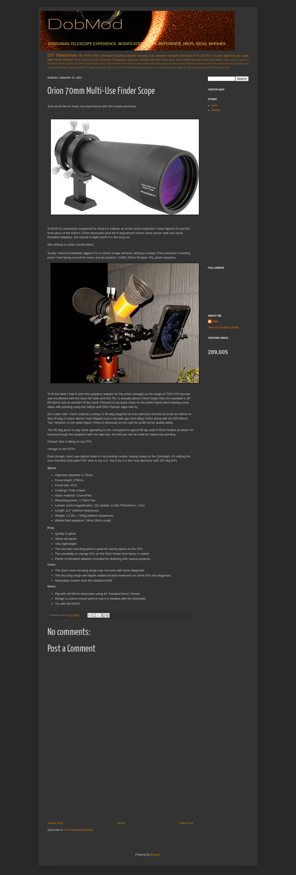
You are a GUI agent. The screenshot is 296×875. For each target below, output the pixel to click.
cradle (245, 55)
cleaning (173, 63)
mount (122, 67)
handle (186, 59)
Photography (120, 59)
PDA (76, 63)
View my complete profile (223, 327)
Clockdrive (52, 63)
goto (241, 63)
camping (142, 55)
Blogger (155, 854)
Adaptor (227, 60)
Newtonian (66, 55)
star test (205, 67)
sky (189, 67)
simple (179, 67)
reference (161, 55)
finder (165, 59)
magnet (91, 67)
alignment (229, 55)
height (57, 67)
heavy (50, 67)
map (109, 67)
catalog (164, 63)
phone (150, 67)
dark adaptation (199, 63)
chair (151, 55)
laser (50, 59)
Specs (103, 63)
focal (231, 63)
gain (236, 63)
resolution (171, 67)
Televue (111, 63)
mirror (58, 59)
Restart (215, 110)
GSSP (62, 63)
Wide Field (120, 63)
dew (210, 63)
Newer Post (56, 823)
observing (141, 67)
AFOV (77, 59)
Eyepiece (119, 55)
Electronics (105, 59)
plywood (68, 59)
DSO (95, 59)
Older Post (186, 823)
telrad (206, 59)
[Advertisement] (120, 787)
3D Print (85, 55)
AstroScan (186, 55)
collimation (106, 55)
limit (85, 67)
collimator (144, 59)
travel (221, 67)
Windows (131, 63)
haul (246, 63)
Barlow (234, 60)
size (185, 67)
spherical (196, 67)
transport (173, 55)
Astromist (87, 59)
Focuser (217, 55)
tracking (214, 67)
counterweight (184, 63)
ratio (156, 67)
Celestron (244, 60)
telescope (196, 59)
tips (212, 59)
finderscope (223, 63)
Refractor (94, 63)
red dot (162, 67)
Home (121, 823)
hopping (72, 67)
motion (114, 67)
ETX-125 (199, 55)
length (79, 67)
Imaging (69, 63)
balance (146, 63)
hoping (64, 67)
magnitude (101, 67)
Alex (215, 321)
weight (218, 59)
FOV (208, 55)
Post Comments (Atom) (78, 830)
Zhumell (131, 55)
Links (214, 105)
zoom (227, 67)
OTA (95, 55)
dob (214, 63)
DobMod (85, 23)
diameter (156, 59)
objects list (131, 67)
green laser (175, 59)
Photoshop (84, 63)
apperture (133, 59)
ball (152, 63)
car (238, 55)
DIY (51, 55)
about (139, 63)
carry (157, 63)
